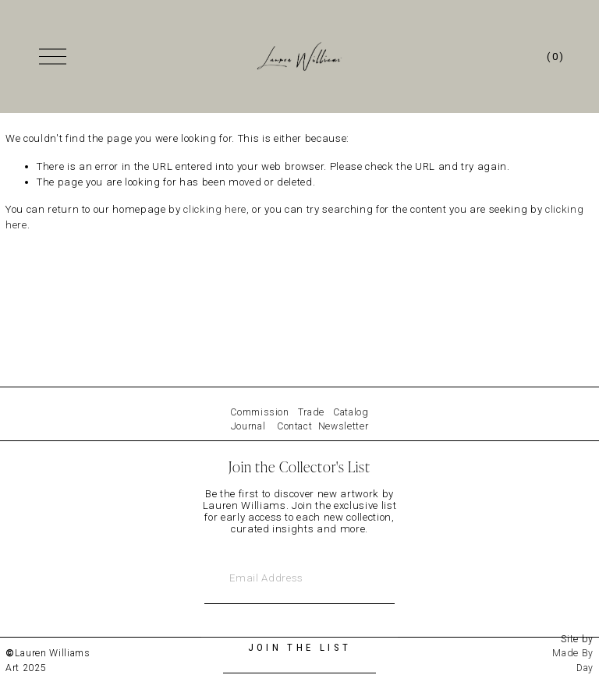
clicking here (214, 213)
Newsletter (343, 426)
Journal (248, 426)
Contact (295, 426)
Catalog (351, 412)
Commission (259, 412)
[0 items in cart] (554, 58)
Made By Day (573, 660)
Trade (311, 412)
